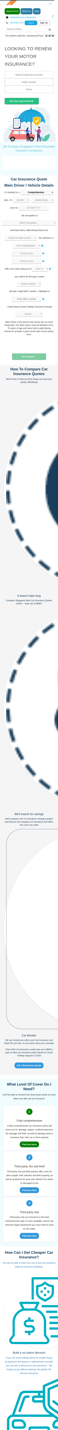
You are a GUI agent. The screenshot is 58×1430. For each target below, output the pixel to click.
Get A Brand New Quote (29, 1065)
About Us (26, 11)
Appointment (12, 11)
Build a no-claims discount (29, 1352)
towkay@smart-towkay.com (23, 17)
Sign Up (44, 22)
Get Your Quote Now (21, 101)
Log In (31, 22)
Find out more (29, 1144)
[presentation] (27, 342)
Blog (37, 11)
